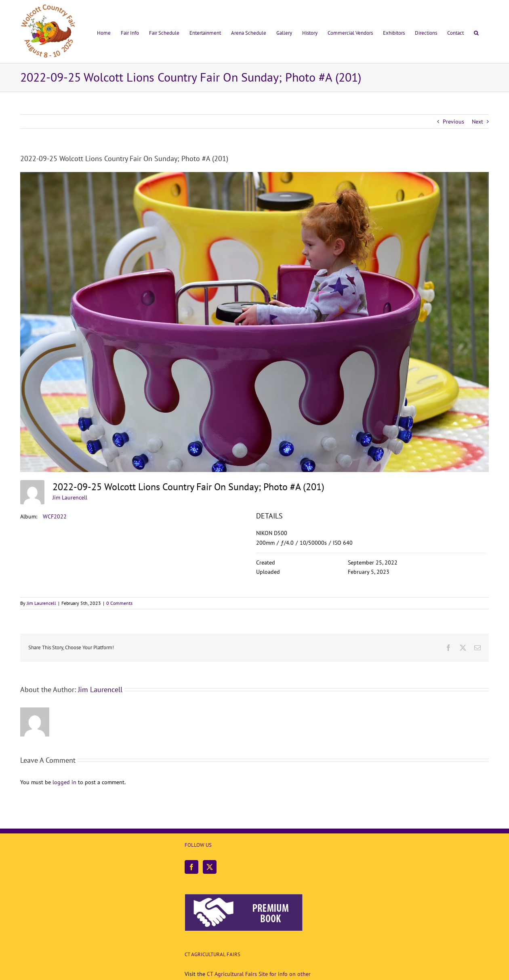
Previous (453, 121)
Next (477, 121)
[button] (476, 31)
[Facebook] (191, 867)
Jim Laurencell (70, 497)
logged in (64, 782)
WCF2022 (55, 516)
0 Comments (119, 603)
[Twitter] (210, 867)
